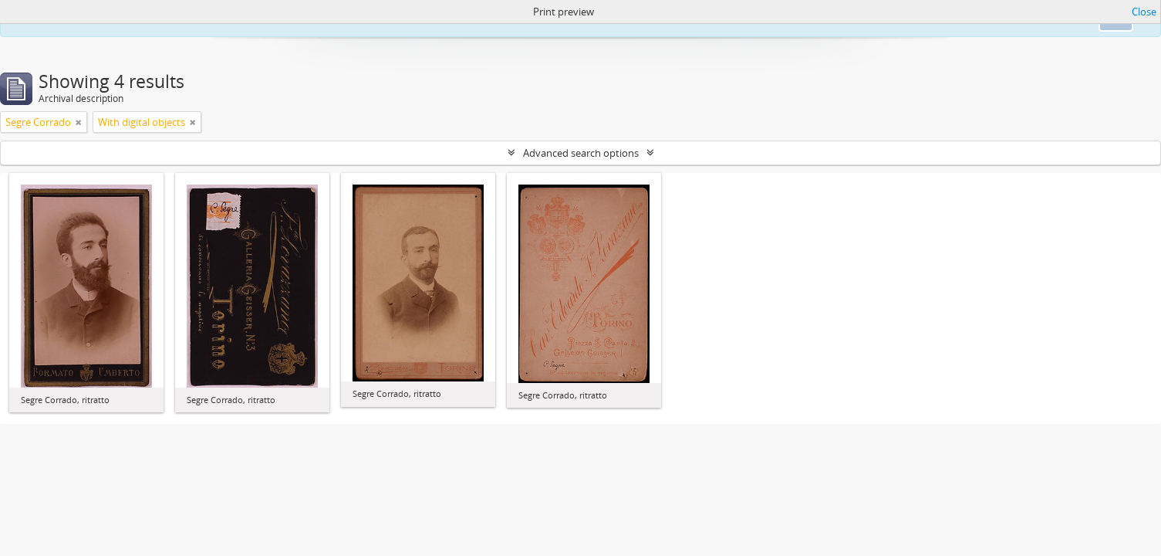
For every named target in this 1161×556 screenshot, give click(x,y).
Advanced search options (581, 153)
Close (1144, 12)
